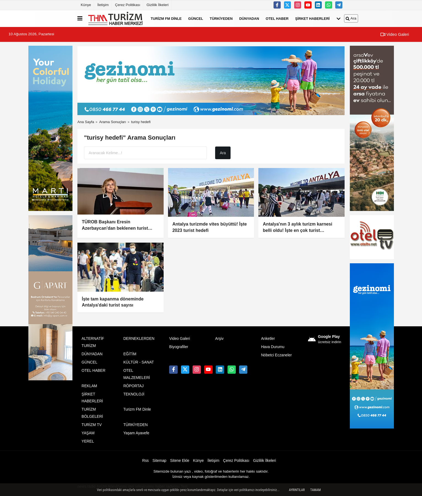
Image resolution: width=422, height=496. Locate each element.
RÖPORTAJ (133, 386)
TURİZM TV (92, 425)
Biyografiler (178, 347)
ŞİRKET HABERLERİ (312, 18)
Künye (86, 5)
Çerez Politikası (127, 5)
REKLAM (89, 386)
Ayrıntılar (297, 490)
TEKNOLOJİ (133, 394)
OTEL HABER (277, 18)
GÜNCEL (195, 18)
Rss (145, 461)
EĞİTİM (129, 354)
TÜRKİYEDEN (221, 18)
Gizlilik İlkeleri (158, 5)
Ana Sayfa (85, 122)
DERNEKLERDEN (139, 339)
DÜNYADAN (249, 18)
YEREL (88, 441)
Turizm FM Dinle (166, 18)
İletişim (103, 5)
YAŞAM (88, 433)
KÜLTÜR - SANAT (138, 362)
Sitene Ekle (180, 461)
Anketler (268, 339)
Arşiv (219, 339)
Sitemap (159, 461)
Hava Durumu (273, 347)
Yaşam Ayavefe (136, 433)
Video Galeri (394, 34)
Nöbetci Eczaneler (276, 355)
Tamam (315, 490)
